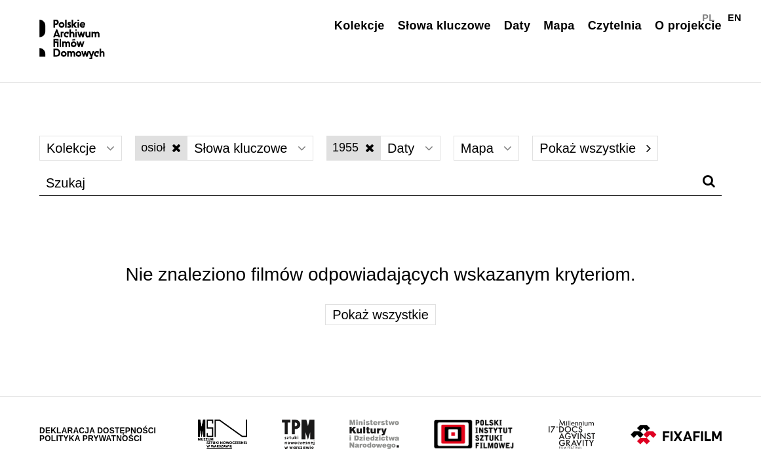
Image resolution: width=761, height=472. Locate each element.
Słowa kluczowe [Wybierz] (250, 148)
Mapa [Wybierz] (487, 148)
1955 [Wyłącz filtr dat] (353, 147)
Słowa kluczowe (444, 25)
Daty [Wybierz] (410, 148)
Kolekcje (359, 25)
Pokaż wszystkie (594, 148)
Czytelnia (615, 25)
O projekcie (688, 25)
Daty (517, 25)
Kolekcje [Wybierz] (81, 148)
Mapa (558, 25)
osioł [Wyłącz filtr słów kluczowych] (161, 147)
